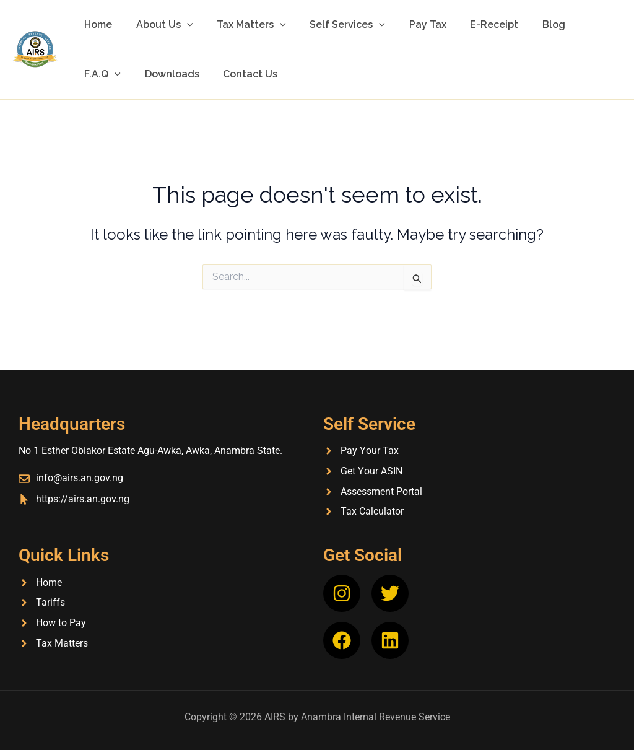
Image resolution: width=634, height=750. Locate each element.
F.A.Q (576, 25)
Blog (527, 24)
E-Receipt (472, 24)
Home (96, 24)
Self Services (333, 25)
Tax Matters (241, 25)
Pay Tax (409, 24)
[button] (181, 25)
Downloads (109, 74)
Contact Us (184, 74)
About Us (158, 25)
